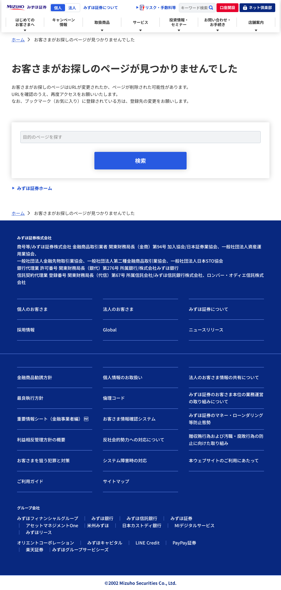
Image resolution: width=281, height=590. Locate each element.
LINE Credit (147, 542)
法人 (72, 7)
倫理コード (114, 398)
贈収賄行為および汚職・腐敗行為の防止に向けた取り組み (226, 439)
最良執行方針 (30, 398)
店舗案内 (256, 22)
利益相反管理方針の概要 (41, 439)
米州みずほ (98, 525)
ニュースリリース (206, 329)
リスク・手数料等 (158, 7)
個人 (58, 7)
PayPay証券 (184, 542)
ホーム (18, 39)
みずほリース (39, 532)
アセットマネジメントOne (52, 525)
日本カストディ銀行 (141, 525)
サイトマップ (116, 481)
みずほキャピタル (104, 542)
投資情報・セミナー (179, 22)
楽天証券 (34, 549)
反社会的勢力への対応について (133, 439)
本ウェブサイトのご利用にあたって (224, 460)
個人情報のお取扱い (122, 377)
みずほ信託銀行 (142, 518)
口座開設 (227, 7)
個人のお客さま (32, 309)
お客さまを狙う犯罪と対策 (43, 460)
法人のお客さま (118, 309)
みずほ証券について (100, 7)
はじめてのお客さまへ (25, 22)
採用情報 (26, 329)
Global (110, 329)
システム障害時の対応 (125, 460)
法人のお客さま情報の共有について (224, 377)
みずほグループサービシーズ (80, 549)
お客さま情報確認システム (129, 418)
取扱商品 (102, 22)
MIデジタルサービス (195, 525)
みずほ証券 (181, 518)
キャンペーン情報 (63, 22)
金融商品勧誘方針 (34, 377)
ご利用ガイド (30, 481)
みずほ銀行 (102, 518)
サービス (140, 22)
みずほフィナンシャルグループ (47, 518)
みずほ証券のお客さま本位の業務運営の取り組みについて (226, 398)
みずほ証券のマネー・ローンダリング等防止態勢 (226, 419)
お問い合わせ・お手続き (217, 22)
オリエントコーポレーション (45, 542)
